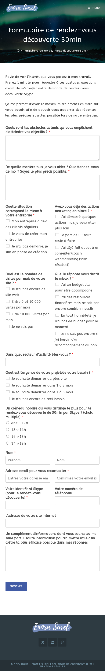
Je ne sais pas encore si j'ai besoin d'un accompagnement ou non (76, 339)
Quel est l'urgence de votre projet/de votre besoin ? (49, 373)
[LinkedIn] (52, 642)
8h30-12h (19, 423)
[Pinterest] (62, 642)
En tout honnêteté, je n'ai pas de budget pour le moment (76, 321)
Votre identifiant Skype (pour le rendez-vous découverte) (24, 493)
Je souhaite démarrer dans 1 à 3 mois (42, 385)
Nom (11, 453)
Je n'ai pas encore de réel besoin (38, 399)
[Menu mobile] (94, 7)
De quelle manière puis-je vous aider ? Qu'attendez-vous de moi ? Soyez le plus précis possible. (52, 169)
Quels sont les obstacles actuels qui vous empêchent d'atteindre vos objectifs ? (49, 130)
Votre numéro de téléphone (69, 491)
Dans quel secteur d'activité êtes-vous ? (39, 355)
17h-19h (18, 443)
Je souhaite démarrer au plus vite (39, 379)
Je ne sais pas (22, 327)
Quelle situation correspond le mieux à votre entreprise (24, 211)
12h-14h (18, 430)
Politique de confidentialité (72, 664)
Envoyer (16, 586)
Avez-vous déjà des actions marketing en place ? (77, 209)
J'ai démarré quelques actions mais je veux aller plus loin (75, 222)
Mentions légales (52, 666)
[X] (43, 642)
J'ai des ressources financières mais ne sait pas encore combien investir (77, 303)
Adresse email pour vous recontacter (37, 471)
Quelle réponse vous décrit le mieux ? (77, 276)
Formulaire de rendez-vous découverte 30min (56, 50)
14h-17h (18, 437)
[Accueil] (18, 50)
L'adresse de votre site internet (31, 516)
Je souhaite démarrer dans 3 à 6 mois (42, 392)
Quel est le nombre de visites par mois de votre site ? (25, 278)
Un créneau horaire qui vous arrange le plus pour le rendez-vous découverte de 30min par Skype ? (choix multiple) (49, 412)
